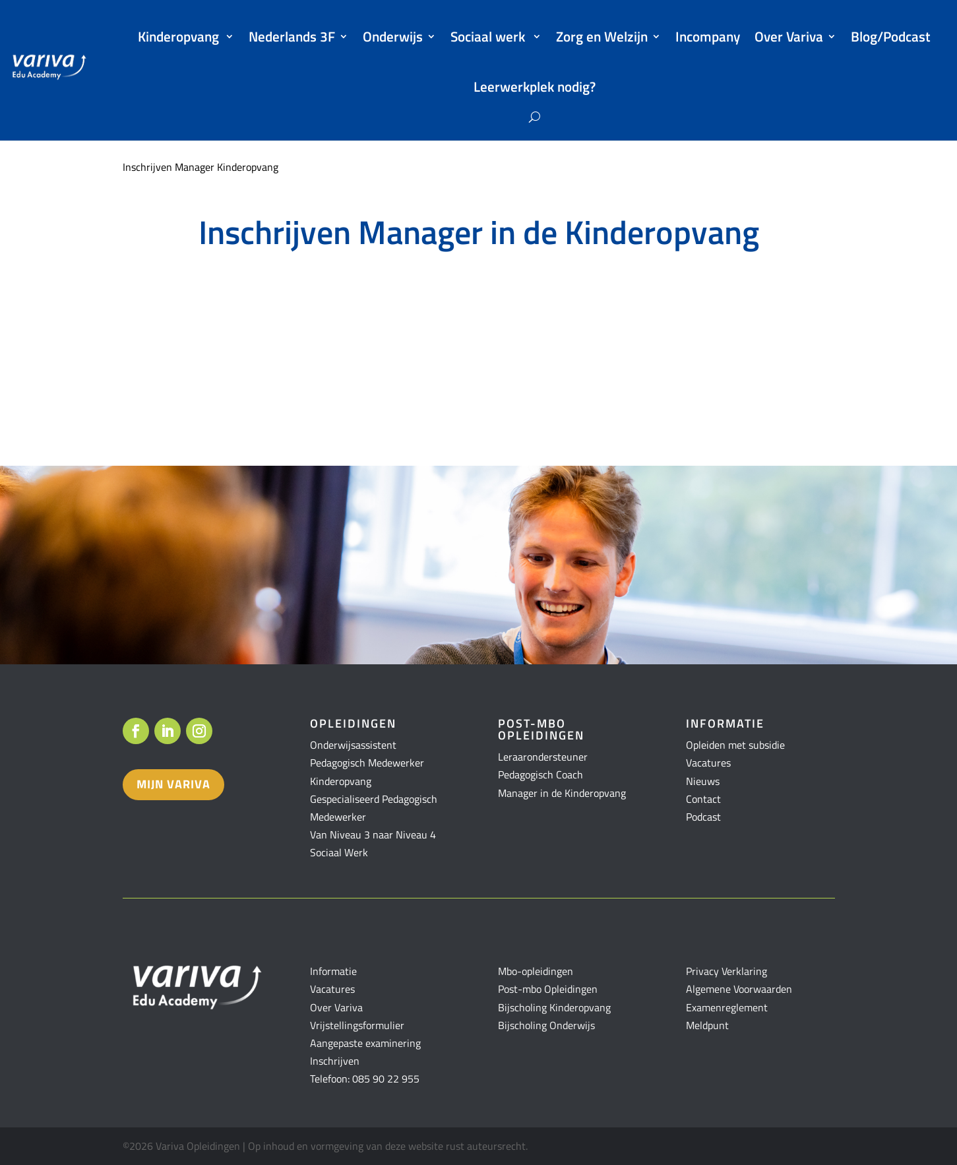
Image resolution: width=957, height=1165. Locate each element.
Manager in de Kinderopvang (562, 793)
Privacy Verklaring (726, 971)
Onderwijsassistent (353, 745)
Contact (703, 799)
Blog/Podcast (891, 36)
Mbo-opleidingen (535, 971)
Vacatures (708, 763)
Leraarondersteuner (543, 757)
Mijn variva (173, 784)
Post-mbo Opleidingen (548, 989)
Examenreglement (727, 1007)
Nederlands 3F (292, 36)
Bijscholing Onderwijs (546, 1025)
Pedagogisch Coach (540, 774)
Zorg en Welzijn (602, 36)
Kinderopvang (179, 36)
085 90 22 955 (385, 1078)
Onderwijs (393, 36)
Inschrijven (334, 1061)
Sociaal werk (489, 36)
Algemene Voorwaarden (739, 989)
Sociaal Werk (339, 852)
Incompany (707, 36)
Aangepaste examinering (365, 1043)
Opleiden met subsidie (735, 745)
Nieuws (703, 781)
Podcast (703, 817)
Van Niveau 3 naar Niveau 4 (373, 834)
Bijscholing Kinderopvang (554, 1007)
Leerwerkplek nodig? (535, 86)
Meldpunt (707, 1025)
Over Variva (789, 36)
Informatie (333, 971)
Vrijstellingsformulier (357, 1025)
